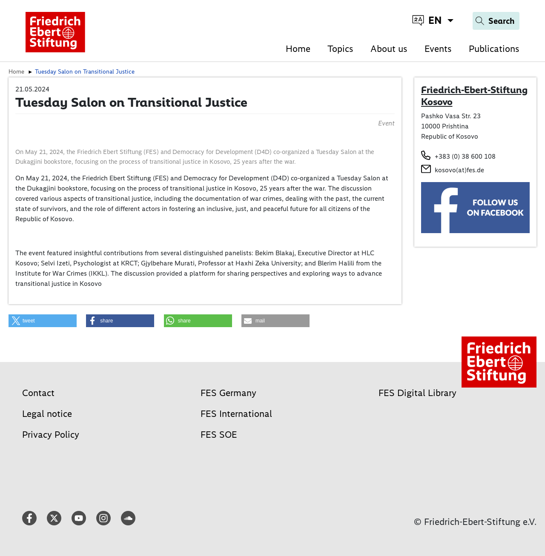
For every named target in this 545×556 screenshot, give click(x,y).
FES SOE (219, 434)
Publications (494, 48)
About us (388, 48)
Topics (340, 48)
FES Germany (228, 393)
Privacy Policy (50, 434)
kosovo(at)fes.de (459, 170)
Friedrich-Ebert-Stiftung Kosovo (474, 96)
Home (298, 48)
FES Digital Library (417, 393)
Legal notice (47, 413)
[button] (43, 320)
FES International (236, 413)
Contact (38, 393)
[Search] (496, 21)
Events (438, 48)
